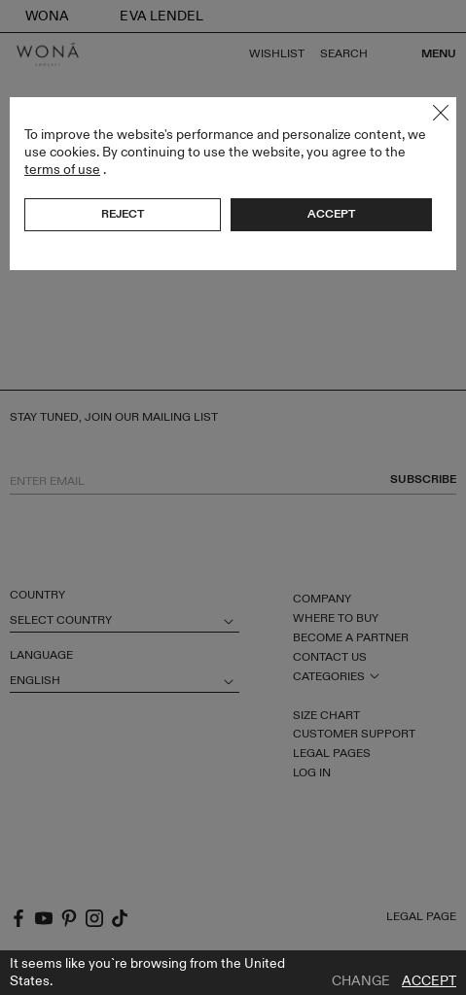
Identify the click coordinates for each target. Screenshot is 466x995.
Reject (122, 214)
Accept (429, 981)
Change (361, 981)
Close (440, 112)
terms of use (62, 169)
